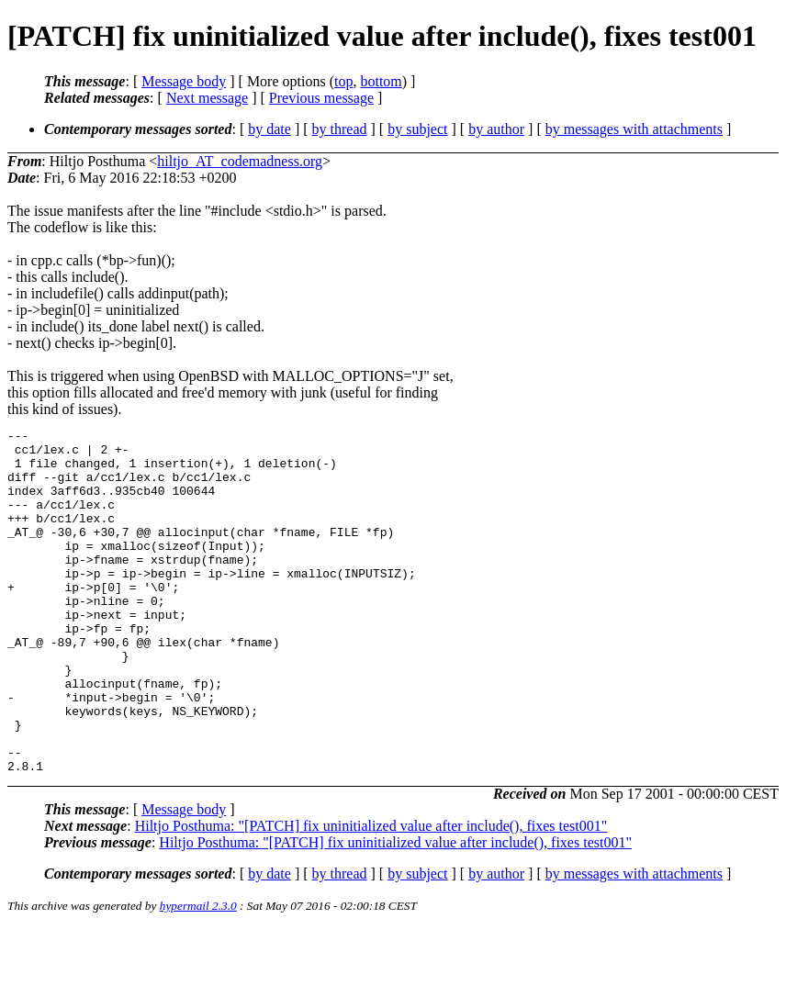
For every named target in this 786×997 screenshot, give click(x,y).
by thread (339, 129)
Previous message (321, 98)
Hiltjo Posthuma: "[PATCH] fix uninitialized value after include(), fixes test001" (371, 894)
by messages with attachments (634, 129)
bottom (380, 81)
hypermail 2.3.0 (198, 974)
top (343, 81)
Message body (183, 81)
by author (496, 129)
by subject (417, 129)
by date (269, 129)
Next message (207, 98)
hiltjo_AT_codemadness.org (239, 161)
